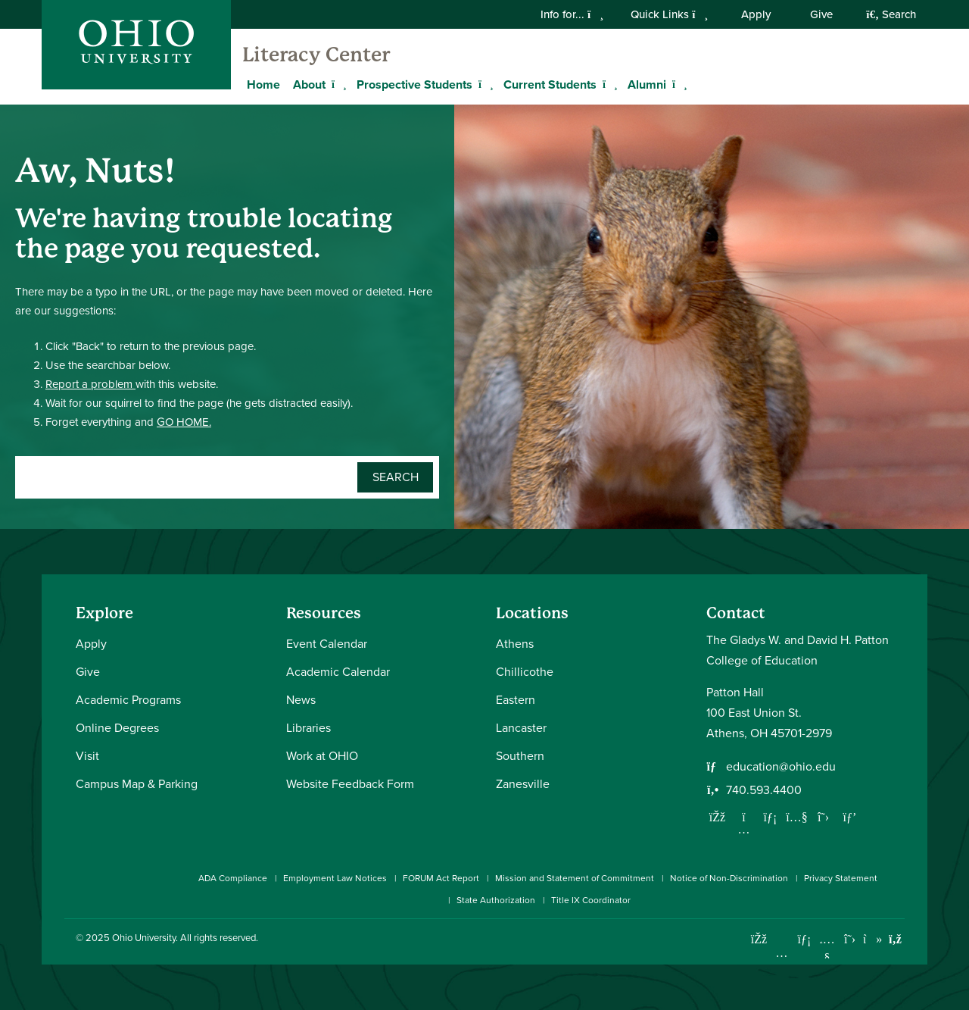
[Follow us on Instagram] (744, 829)
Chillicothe (524, 671)
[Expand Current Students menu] (608, 84)
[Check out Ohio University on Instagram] (781, 952)
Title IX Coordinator (591, 900)
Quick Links (669, 14)
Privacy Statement (840, 878)
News (301, 699)
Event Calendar (326, 643)
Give (821, 14)
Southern (520, 756)
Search (891, 14)
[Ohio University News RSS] (895, 939)
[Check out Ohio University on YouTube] (827, 949)
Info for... (572, 14)
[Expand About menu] (337, 84)
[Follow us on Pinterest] (850, 817)
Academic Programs (128, 699)
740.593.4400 (764, 790)
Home (263, 84)
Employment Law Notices (335, 878)
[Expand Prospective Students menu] (483, 84)
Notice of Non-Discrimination (729, 878)
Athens (515, 643)
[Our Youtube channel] (797, 817)
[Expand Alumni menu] (677, 84)
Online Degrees (117, 727)
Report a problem (90, 384)
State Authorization (495, 900)
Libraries (308, 727)
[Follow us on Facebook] (717, 817)
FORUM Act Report (441, 878)
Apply (756, 14)
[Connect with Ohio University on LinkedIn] (804, 939)
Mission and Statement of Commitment (574, 878)
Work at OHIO (322, 756)
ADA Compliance (232, 878)
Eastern (515, 699)
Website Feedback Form (350, 784)
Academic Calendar (338, 671)
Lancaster (521, 727)
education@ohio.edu (781, 766)
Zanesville (523, 784)
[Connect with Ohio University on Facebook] (758, 939)
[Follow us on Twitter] (823, 817)
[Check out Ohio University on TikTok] (872, 939)
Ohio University (144, 937)
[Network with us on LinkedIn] (770, 817)
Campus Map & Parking (137, 784)
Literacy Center (316, 54)
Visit (87, 756)
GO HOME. (184, 422)
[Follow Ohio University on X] (849, 939)
